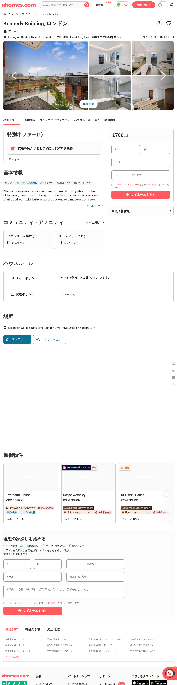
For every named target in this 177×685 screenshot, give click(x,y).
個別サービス (44, 632)
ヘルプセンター (113, 625)
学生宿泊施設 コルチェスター (144, 586)
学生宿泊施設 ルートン (16, 580)
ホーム (7, 14)
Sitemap (44, 674)
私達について (44, 619)
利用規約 (152, 184)
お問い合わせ (143, 4)
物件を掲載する (77, 638)
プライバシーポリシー (127, 184)
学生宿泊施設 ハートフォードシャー (105, 574)
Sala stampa (43, 657)
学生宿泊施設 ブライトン (141, 580)
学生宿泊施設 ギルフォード (143, 574)
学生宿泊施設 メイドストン (59, 580)
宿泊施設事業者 (77, 619)
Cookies (23, 674)
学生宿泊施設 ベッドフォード (102, 586)
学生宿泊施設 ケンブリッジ (18, 586)
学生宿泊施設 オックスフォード (62, 586)
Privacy (13, 674)
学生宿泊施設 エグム (56, 574)
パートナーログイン (80, 632)
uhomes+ (46, 651)
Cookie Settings (9, 678)
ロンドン (32, 14)
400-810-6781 (112, 638)
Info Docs (33, 674)
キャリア (41, 625)
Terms (5, 674)
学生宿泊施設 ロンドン (16, 574)
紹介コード (104, 3)
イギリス (18, 14)
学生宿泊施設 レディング (100, 580)
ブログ (40, 644)
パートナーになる (79, 625)
